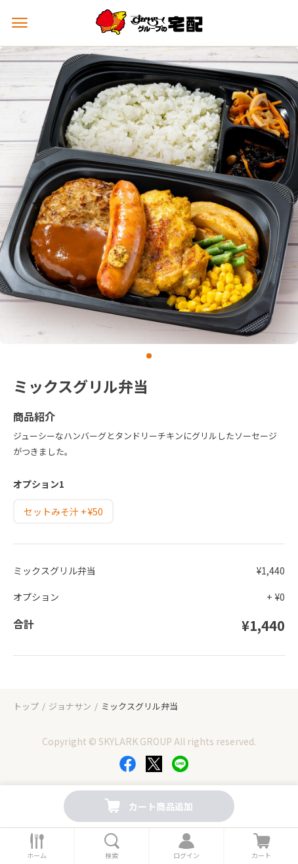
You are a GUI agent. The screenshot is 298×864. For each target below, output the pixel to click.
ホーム (37, 855)
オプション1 (38, 483)
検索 (111, 855)
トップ (26, 706)
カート (261, 855)
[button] (149, 356)
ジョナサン (70, 706)
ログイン (186, 855)
